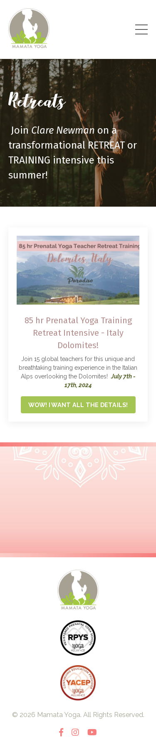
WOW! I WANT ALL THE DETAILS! (78, 404)
